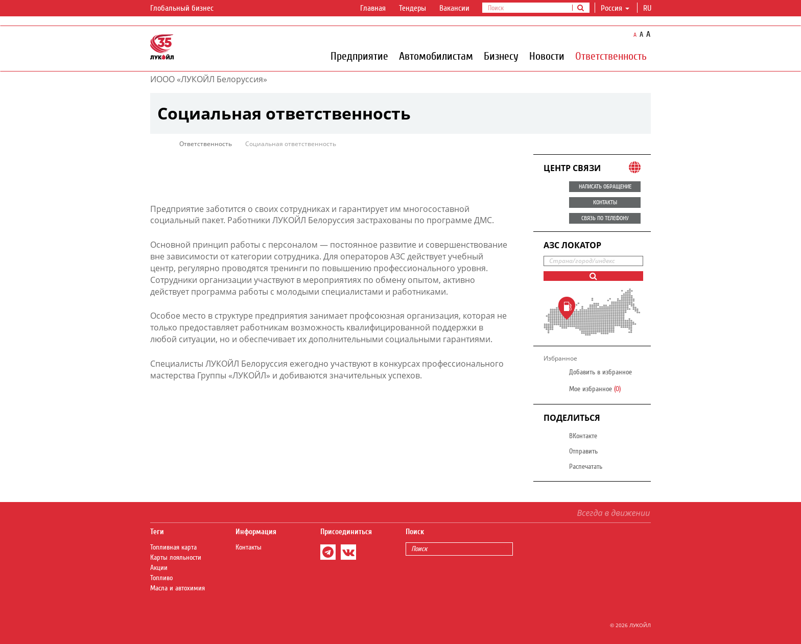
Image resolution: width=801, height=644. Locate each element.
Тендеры (412, 8)
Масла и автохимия (177, 588)
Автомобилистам (436, 56)
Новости (546, 56)
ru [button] (648, 8)
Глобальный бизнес (188, 9)
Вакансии (454, 8)
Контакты (248, 547)
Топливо (161, 578)
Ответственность (611, 56)
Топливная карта (173, 547)
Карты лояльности (175, 558)
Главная (373, 8)
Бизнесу (501, 56)
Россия (615, 8)
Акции (159, 568)
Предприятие (359, 56)
